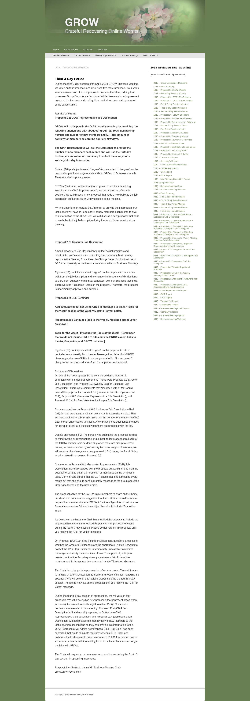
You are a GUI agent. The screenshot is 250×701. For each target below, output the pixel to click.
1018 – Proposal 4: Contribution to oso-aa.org (174, 147)
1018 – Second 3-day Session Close (170, 125)
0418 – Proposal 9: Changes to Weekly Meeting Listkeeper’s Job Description (175, 239)
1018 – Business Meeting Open (168, 186)
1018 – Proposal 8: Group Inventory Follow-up (175, 122)
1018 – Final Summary (164, 86)
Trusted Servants (82, 55)
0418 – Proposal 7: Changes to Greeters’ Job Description (174, 250)
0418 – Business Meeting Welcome (170, 319)
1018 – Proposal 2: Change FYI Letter (171, 154)
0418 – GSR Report (163, 297)
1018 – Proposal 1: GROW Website (170, 90)
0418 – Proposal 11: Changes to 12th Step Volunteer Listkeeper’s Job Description (173, 227)
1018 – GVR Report (163, 172)
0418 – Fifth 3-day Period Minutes (169, 197)
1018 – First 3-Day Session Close (169, 143)
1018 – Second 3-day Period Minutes (171, 111)
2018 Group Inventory (164, 182)
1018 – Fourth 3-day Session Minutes (171, 104)
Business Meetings (129, 55)
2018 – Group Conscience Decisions (170, 83)
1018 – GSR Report (163, 175)
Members (102, 49)
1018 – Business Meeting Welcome (170, 189)
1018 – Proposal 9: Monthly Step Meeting (172, 118)
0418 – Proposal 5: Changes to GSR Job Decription (172, 262)
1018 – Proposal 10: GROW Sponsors (171, 115)
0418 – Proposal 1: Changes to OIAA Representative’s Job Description (171, 286)
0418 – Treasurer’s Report (166, 301)
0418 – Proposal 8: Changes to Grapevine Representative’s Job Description (173, 245)
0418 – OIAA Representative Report (170, 290)
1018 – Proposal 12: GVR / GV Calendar (172, 97)
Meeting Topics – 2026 (105, 55)
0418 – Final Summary (164, 193)
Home (56, 49)
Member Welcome (61, 55)
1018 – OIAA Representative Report (170, 164)
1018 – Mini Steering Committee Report (172, 179)
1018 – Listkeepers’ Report (166, 168)
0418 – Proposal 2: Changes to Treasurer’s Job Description (175, 280)
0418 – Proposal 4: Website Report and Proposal (172, 268)
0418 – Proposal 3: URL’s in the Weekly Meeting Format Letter (172, 274)
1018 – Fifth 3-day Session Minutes (170, 93)
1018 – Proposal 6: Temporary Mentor (171, 136)
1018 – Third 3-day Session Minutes (170, 108)
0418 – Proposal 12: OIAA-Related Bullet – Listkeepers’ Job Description (173, 221)
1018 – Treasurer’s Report (166, 157)
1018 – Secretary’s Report (166, 161)
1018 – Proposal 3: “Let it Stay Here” (170, 150)
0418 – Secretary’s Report (166, 312)
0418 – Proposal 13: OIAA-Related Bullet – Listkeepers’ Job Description (173, 215)
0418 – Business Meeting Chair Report (171, 308)
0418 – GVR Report (163, 294)
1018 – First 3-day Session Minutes (170, 129)
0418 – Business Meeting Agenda (169, 315)
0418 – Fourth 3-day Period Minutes (170, 200)
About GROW (71, 49)
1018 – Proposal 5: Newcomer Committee (173, 140)
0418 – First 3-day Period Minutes (169, 211)
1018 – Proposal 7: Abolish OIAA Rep (171, 133)
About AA (87, 49)
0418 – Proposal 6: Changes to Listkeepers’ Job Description (176, 256)
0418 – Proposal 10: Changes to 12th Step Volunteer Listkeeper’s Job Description (173, 233)
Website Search (150, 55)
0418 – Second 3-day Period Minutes (171, 207)
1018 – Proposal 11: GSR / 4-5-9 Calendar (173, 100)
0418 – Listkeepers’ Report (166, 304)
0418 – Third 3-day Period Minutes (169, 204)
